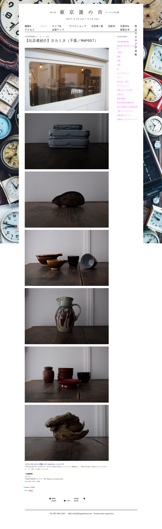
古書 (118, 60)
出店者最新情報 (123, 42)
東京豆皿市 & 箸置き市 (125, 103)
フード (119, 77)
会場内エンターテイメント (127, 119)
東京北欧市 (121, 98)
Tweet (26, 490)
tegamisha (109, 513)
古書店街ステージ (123, 115)
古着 (118, 65)
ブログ (43, 26)
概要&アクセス (30, 28)
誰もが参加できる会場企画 (127, 107)
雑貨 (118, 56)
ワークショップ (77, 26)
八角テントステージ (124, 111)
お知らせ (120, 94)
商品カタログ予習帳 (136, 40)
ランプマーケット (123, 73)
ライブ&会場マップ (58, 28)
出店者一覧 (97, 26)
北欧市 (111, 26)
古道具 (32, 487)
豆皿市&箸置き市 (125, 28)
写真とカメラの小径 (124, 90)
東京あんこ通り (123, 82)
